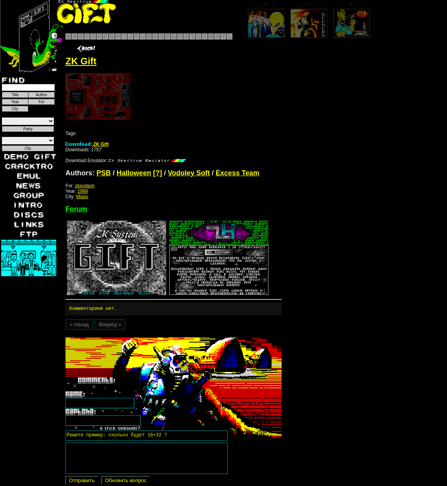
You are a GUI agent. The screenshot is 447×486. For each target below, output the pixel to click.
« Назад (79, 326)
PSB (103, 173)
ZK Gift (86, 144)
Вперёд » (110, 326)
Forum (76, 209)
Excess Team (238, 173)
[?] (157, 173)
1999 (82, 191)
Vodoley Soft (189, 173)
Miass (82, 196)
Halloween (134, 173)
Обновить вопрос (125, 481)
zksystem (85, 186)
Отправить (82, 481)
